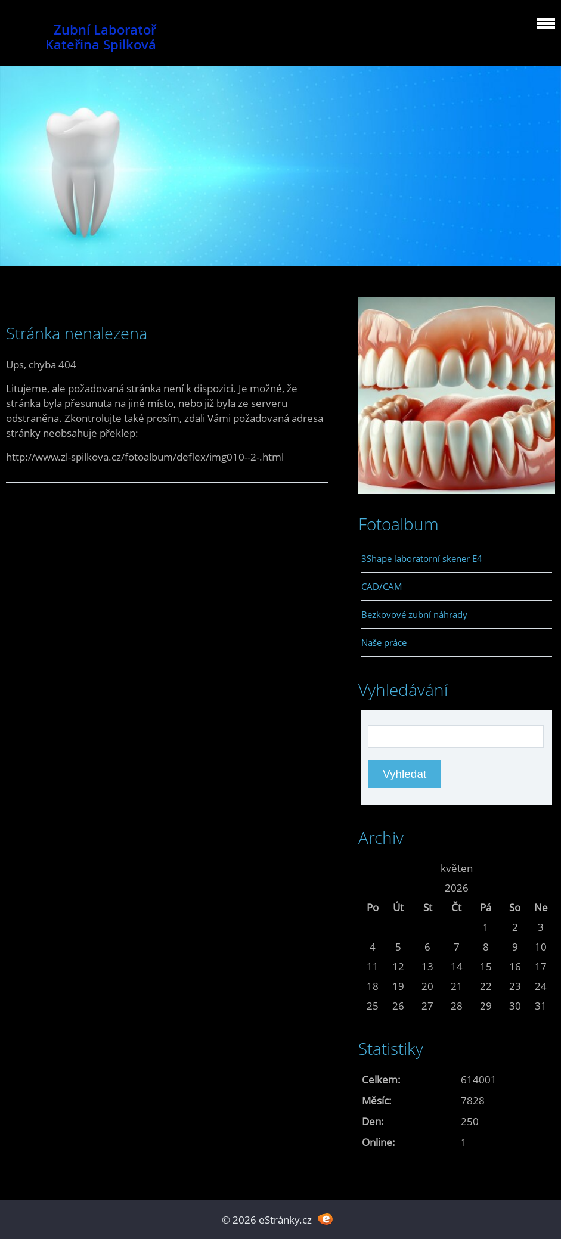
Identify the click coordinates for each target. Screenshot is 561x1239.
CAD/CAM (381, 586)
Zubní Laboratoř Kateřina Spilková (100, 37)
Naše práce (384, 642)
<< (373, 868)
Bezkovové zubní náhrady (414, 614)
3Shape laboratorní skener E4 (421, 558)
